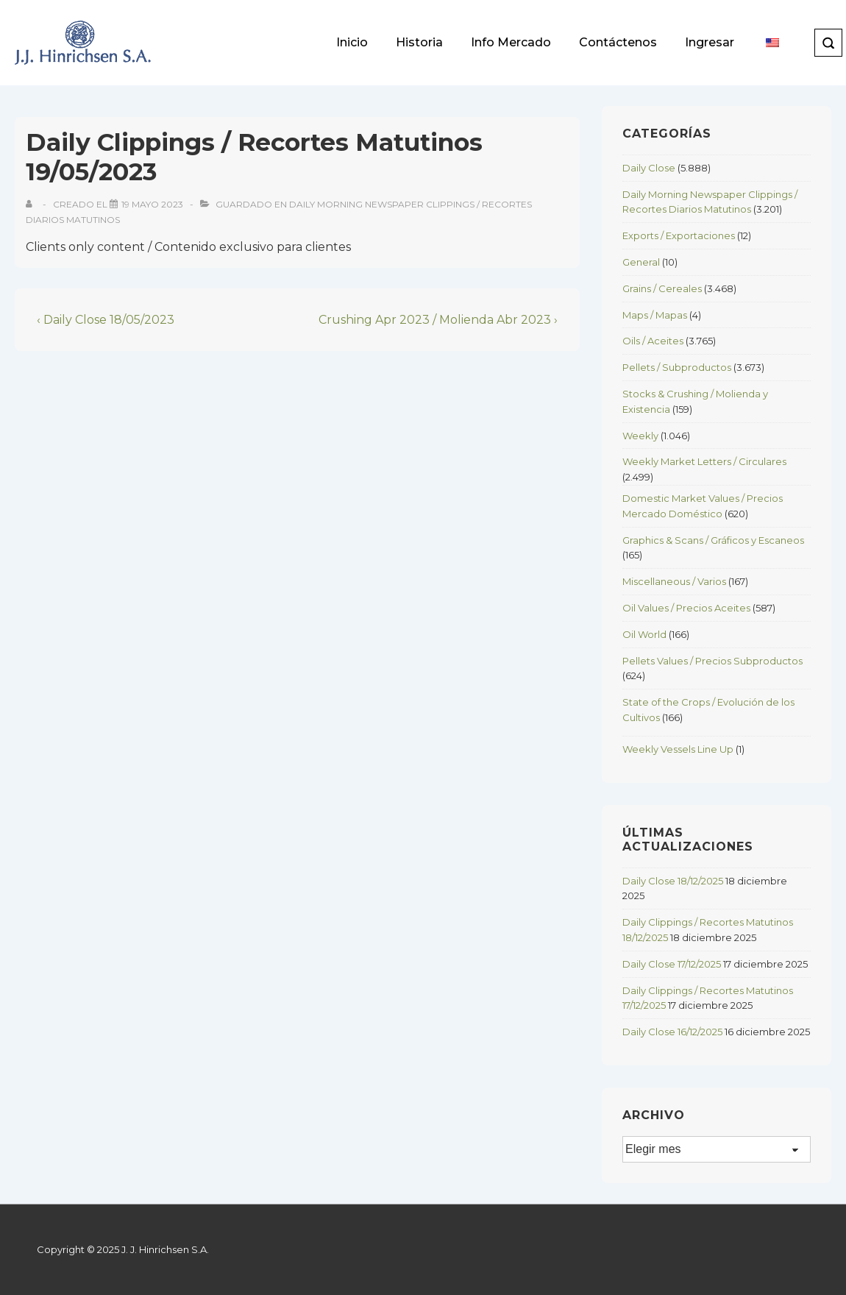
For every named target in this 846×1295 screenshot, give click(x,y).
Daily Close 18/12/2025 (672, 881)
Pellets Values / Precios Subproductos (712, 661)
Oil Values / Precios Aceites (686, 608)
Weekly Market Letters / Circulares (704, 461)
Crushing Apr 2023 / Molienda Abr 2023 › (438, 320)
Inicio (352, 42)
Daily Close (648, 168)
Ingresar (709, 42)
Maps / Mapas (654, 315)
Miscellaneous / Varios (674, 581)
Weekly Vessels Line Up (677, 749)
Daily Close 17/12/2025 (671, 964)
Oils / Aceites (652, 341)
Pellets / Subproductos (676, 367)
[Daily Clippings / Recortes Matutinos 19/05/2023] (152, 204)
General (641, 262)
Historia (419, 42)
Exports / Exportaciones (678, 235)
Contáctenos (618, 42)
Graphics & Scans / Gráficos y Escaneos (713, 540)
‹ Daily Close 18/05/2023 (105, 320)
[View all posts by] (32, 204)
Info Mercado (511, 42)
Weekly (640, 435)
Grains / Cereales (662, 288)
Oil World (644, 634)
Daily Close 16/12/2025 (672, 1031)
